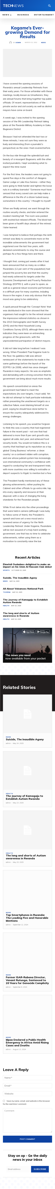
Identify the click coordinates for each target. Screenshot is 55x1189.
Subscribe (40, 1169)
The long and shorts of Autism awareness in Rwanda (21, 614)
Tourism (6, 592)
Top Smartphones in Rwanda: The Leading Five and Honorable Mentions (27, 917)
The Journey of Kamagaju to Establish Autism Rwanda (25, 601)
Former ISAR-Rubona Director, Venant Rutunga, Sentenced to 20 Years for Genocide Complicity (27, 980)
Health (6, 606)
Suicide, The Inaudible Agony (20, 577)
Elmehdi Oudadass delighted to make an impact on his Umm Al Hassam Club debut (27, 565)
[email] (18, 1169)
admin (18, 42)
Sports (6, 570)
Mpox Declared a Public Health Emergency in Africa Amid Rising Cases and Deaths (27, 1042)
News (43, 42)
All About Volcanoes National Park (23, 588)
